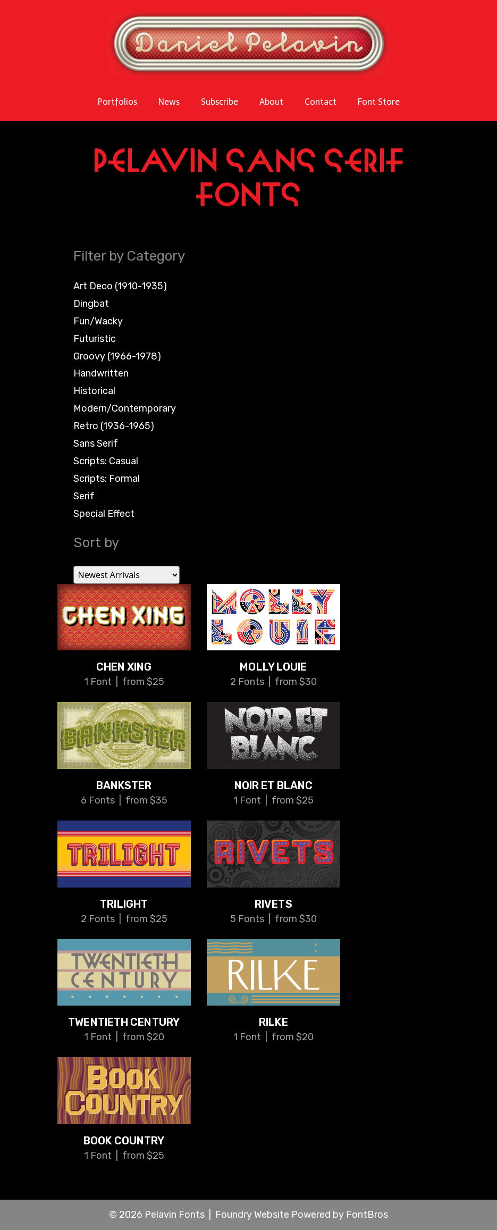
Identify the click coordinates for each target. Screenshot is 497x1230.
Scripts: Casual (105, 461)
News (169, 102)
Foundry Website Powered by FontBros (301, 1214)
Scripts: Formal (106, 478)
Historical (94, 391)
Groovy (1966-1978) (117, 356)
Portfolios (117, 102)
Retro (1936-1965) (113, 426)
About (271, 102)
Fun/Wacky (98, 321)
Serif (84, 496)
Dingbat (91, 303)
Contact (320, 102)
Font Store (379, 102)
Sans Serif (95, 443)
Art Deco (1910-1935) (120, 286)
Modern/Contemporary (124, 408)
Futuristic (94, 339)
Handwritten (101, 373)
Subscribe (219, 102)
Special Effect (103, 514)
